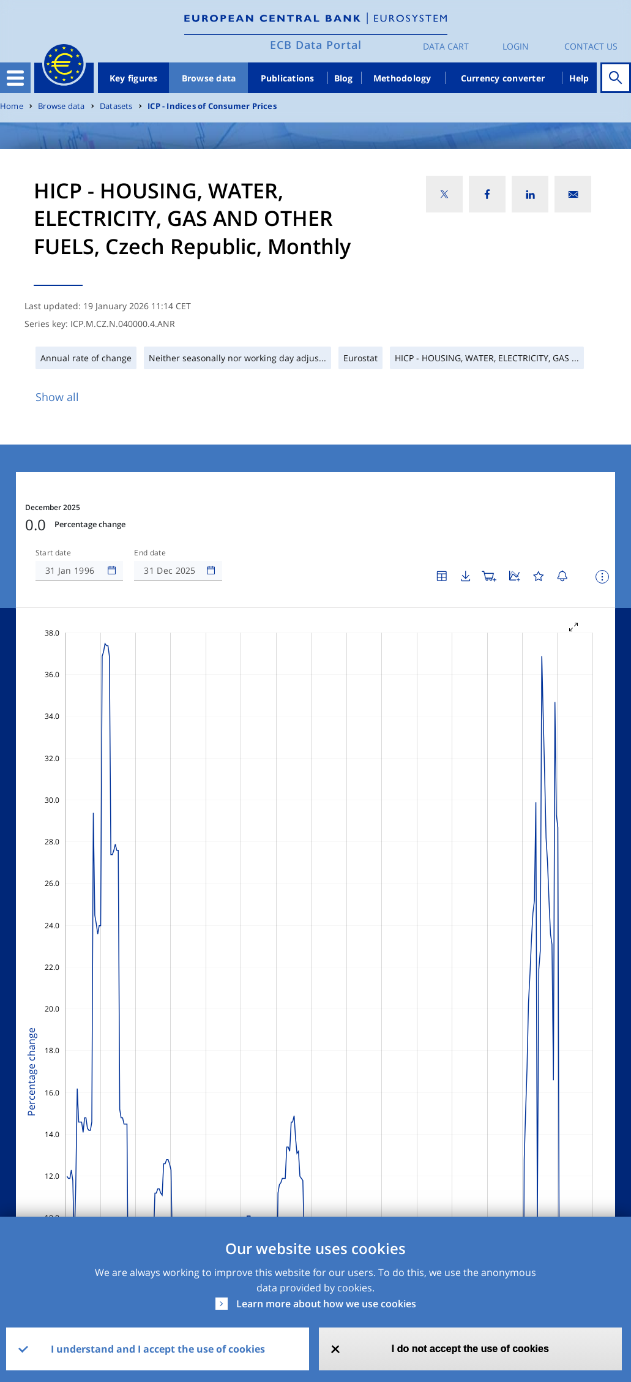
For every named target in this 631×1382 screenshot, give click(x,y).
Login (515, 46)
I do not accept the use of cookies (470, 1348)
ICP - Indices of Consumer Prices (212, 106)
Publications (288, 78)
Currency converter (503, 78)
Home (11, 106)
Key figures (134, 78)
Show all (57, 396)
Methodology (402, 78)
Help (579, 78)
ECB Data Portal (316, 44)
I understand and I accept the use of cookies (158, 1349)
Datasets (116, 106)
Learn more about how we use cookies (326, 1303)
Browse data (209, 78)
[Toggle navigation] (15, 77)
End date (150, 553)
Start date (53, 553)
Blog (343, 78)
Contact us (591, 46)
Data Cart (446, 46)
